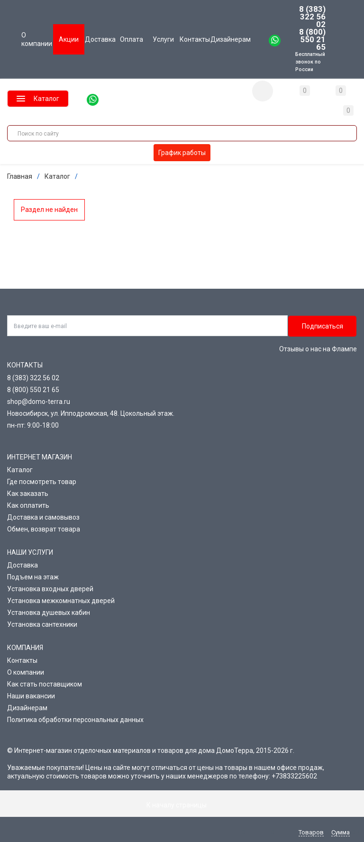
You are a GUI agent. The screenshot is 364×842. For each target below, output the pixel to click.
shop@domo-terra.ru (38, 401)
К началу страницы (182, 805)
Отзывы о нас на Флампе (318, 349)
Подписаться (322, 326)
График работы (182, 152)
